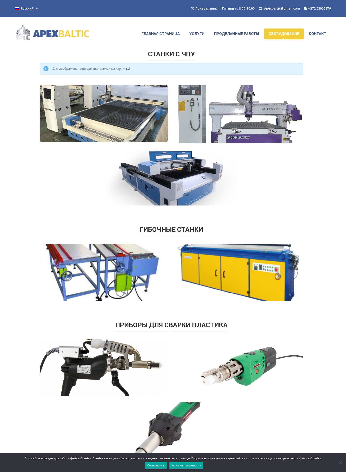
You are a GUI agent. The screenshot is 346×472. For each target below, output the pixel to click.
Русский (24, 8)
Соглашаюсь (156, 465)
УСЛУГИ (196, 33)
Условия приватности (186, 465)
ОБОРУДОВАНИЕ (284, 33)
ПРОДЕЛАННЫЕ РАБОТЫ (236, 33)
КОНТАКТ (317, 33)
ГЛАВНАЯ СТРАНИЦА (161, 33)
